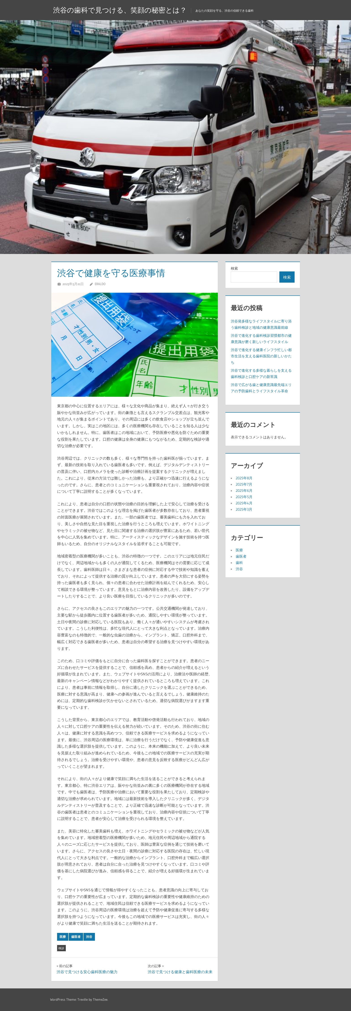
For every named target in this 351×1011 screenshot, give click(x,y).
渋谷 (89, 937)
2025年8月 (244, 478)
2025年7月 (244, 484)
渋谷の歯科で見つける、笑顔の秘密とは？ (122, 10)
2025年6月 (244, 490)
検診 (61, 948)
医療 (63, 937)
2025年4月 (244, 503)
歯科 (239, 562)
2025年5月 (244, 497)
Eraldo (100, 284)
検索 (234, 268)
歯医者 (76, 937)
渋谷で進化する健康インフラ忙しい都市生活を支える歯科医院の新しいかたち (261, 356)
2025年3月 (244, 509)
